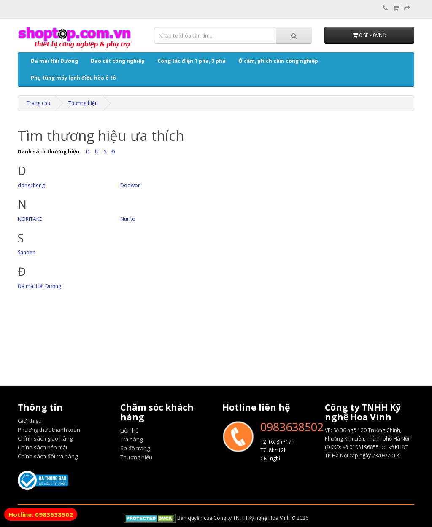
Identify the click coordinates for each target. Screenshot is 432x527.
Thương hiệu (83, 103)
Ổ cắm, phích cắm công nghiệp (278, 61)
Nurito (127, 219)
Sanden (26, 252)
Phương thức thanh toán (49, 429)
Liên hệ (129, 430)
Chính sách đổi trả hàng (48, 456)
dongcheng (31, 185)
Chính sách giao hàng (45, 438)
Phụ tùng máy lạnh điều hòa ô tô (73, 77)
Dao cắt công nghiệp (118, 61)
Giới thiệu (30, 421)
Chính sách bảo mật (43, 447)
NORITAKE (30, 219)
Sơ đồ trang (135, 448)
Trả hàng (131, 439)
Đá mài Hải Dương (54, 61)
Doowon (130, 185)
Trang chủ (38, 103)
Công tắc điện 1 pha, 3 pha (191, 61)
